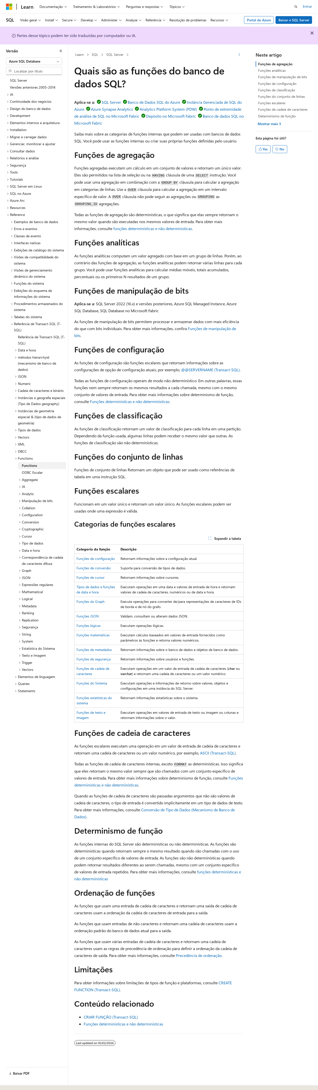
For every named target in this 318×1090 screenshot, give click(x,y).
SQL (95, 54)
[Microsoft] (9, 6)
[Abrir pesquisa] (296, 6)
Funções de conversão (94, 568)
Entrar (307, 6)
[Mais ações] (239, 55)
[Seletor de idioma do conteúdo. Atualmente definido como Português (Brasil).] (24, 1082)
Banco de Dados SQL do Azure (154, 102)
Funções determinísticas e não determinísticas (129, 401)
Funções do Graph (91, 601)
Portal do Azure (259, 20)
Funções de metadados (94, 649)
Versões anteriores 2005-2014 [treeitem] (32, 87)
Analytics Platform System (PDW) (168, 109)
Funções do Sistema (92, 683)
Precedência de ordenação (199, 955)
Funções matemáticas (93, 635)
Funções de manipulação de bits (282, 76)
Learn (79, 54)
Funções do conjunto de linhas (281, 96)
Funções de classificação (276, 90)
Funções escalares (271, 103)
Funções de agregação (275, 64)
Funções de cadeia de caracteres (283, 109)
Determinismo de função (277, 116)
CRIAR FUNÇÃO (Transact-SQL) (111, 1017)
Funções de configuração (96, 558)
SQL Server (114, 54)
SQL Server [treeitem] (18, 80)
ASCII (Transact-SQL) (218, 752)
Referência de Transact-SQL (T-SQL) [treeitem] (41, 340)
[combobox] (34, 61)
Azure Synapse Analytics (112, 109)
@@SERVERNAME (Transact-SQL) (210, 369)
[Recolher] (61, 50)
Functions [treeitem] (29, 465)
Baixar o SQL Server (293, 20)
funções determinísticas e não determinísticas (152, 228)
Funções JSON (88, 616)
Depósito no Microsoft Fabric (171, 116)
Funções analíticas (272, 70)
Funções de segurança (94, 659)
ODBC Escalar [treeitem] (32, 472)
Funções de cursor (91, 577)
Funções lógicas (89, 625)
